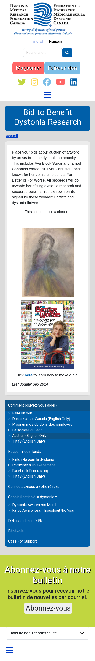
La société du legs (27, 430)
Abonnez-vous (48, 608)
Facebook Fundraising (30, 470)
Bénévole (16, 531)
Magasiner (28, 68)
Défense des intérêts (25, 520)
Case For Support (22, 541)
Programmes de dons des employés (42, 424)
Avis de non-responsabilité (34, 633)
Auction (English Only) (30, 435)
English (38, 41)
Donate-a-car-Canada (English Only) (41, 419)
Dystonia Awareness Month (34, 505)
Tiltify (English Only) (28, 441)
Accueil (12, 136)
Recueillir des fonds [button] (25, 451)
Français (56, 41)
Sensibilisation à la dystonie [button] (31, 497)
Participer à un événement (33, 465)
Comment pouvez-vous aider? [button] (32, 405)
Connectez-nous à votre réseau (33, 486)
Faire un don (62, 68)
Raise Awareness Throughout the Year (43, 510)
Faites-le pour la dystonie (33, 459)
